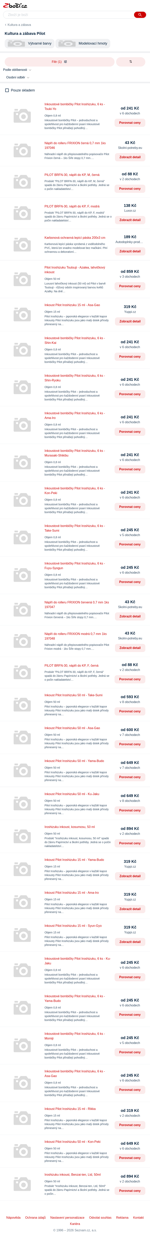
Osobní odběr (15, 77)
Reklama (122, 1217)
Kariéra (75, 1223)
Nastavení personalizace (67, 1217)
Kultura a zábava (19, 24)
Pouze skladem (23, 90)
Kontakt (138, 1217)
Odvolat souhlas (100, 1217)
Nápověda (13, 1217)
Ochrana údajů (35, 1217)
